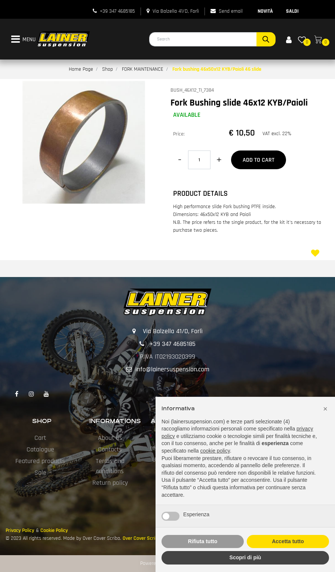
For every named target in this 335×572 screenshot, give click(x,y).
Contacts (110, 449)
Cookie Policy (54, 530)
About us (110, 437)
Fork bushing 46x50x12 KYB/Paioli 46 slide (216, 69)
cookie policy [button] (215, 451)
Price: (179, 134)
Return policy (110, 482)
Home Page (81, 69)
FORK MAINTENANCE (142, 69)
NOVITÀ (265, 11)
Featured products (40, 461)
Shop (107, 69)
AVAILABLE (186, 115)
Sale (40, 472)
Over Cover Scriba (141, 538)
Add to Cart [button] (258, 160)
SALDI (292, 11)
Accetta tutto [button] (288, 541)
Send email (231, 11)
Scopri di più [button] (245, 557)
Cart (40, 437)
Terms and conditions (110, 466)
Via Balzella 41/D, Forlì (176, 11)
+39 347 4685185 (117, 11)
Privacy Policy (20, 530)
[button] (266, 39)
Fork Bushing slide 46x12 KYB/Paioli (239, 103)
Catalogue (40, 449)
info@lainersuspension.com (172, 369)
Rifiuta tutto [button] (203, 541)
